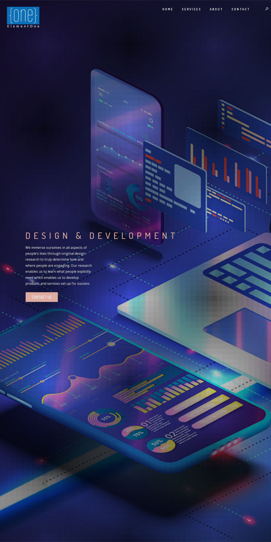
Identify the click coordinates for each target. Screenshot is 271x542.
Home (164, 9)
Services (188, 9)
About (212, 9)
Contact (237, 9)
